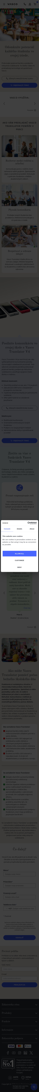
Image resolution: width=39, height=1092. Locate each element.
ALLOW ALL (19, 553)
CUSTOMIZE (19, 560)
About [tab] (32, 529)
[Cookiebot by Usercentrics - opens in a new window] (28, 523)
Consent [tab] (7, 529)
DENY (19, 567)
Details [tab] (19, 529)
